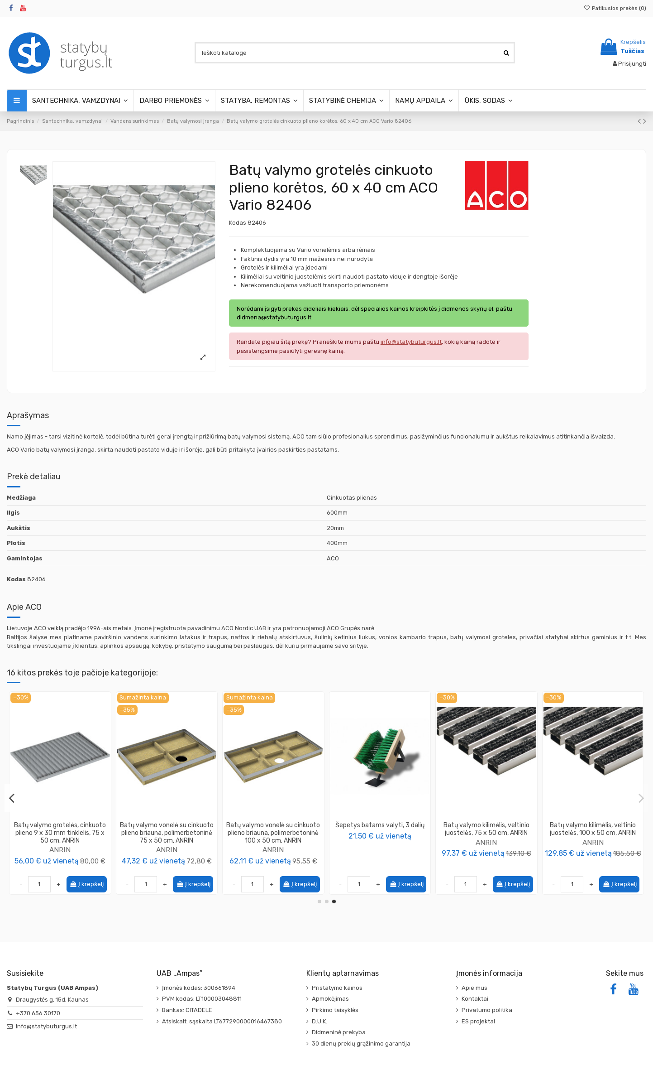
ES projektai (478, 1021)
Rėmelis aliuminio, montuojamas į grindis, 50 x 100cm (60, 829)
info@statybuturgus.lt (46, 1026)
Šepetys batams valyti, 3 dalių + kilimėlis (380, 829)
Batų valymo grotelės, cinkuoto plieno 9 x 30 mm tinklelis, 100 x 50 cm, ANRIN (486, 832)
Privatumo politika (487, 1010)
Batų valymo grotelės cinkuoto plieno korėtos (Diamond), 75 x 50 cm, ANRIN (593, 832)
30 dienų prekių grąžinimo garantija (361, 1043)
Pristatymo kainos (337, 987)
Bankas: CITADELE (187, 1010)
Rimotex (60, 842)
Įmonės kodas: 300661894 (198, 987)
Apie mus (474, 987)
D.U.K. (319, 1021)
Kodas (237, 222)
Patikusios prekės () (615, 8)
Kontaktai (475, 998)
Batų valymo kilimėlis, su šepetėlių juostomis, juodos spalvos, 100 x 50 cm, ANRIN (166, 832)
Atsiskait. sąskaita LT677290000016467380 (222, 1021)
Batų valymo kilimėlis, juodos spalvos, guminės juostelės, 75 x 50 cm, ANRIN (273, 832)
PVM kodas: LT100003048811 (202, 998)
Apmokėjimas (330, 998)
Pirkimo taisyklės (335, 1010)
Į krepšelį (86, 884)
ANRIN (166, 849)
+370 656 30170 (38, 1013)
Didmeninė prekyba (339, 1032)
